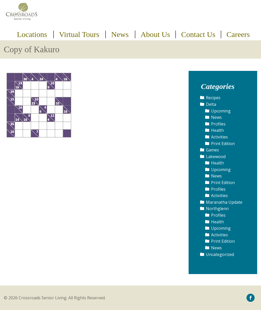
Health (217, 130)
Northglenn (217, 208)
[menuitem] (33, 34)
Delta (211, 104)
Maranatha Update (224, 202)
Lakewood (216, 156)
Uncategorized (220, 254)
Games (212, 150)
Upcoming (221, 111)
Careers (238, 34)
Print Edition (223, 143)
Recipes (213, 97)
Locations (32, 34)
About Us (155, 34)
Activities (219, 137)
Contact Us (198, 34)
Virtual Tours (79, 34)
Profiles (218, 124)
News (119, 34)
